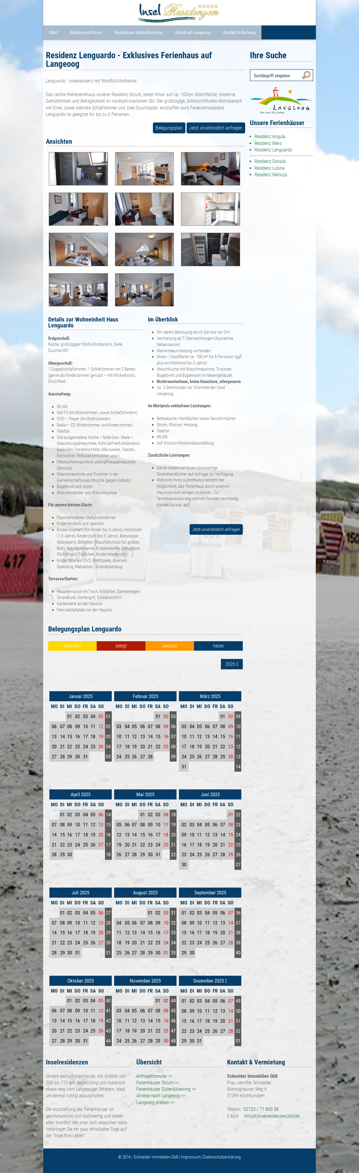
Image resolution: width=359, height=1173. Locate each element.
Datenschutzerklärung (222, 1157)
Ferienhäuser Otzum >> (157, 1082)
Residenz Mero (268, 143)
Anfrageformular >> (154, 1076)
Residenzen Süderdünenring (138, 32)
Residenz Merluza (271, 174)
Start (53, 32)
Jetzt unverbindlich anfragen (215, 128)
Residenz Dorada (270, 161)
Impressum (191, 1157)
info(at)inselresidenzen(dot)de (272, 1116)
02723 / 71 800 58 (261, 1109)
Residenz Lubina (270, 168)
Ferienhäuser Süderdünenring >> (166, 1089)
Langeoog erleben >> (155, 1102)
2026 (232, 664)
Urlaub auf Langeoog (193, 32)
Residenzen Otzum (86, 32)
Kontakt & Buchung (239, 32)
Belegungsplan (169, 128)
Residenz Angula (270, 136)
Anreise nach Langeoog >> (160, 1095)
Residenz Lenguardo (273, 150)
